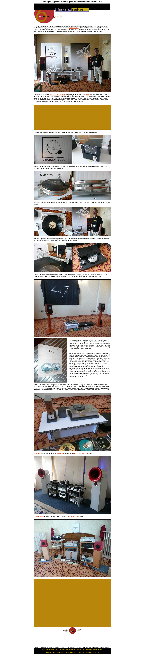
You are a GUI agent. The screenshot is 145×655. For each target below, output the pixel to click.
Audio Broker (84, 453)
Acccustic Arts (39, 516)
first (87, 95)
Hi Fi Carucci (75, 516)
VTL (74, 453)
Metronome (61, 453)
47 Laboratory (74, 28)
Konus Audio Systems (57, 95)
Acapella (37, 453)
